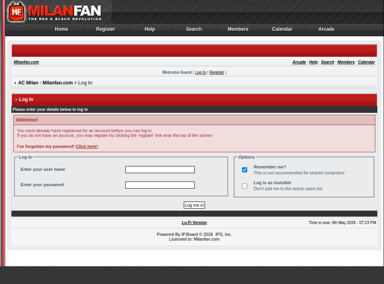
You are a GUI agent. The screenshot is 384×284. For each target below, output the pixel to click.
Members (238, 31)
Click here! (87, 146)
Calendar (282, 31)
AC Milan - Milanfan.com (45, 83)
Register (106, 31)
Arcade (327, 31)
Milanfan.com (26, 62)
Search (194, 31)
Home (62, 31)
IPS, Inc (223, 234)
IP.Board (189, 234)
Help (150, 31)
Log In (200, 72)
